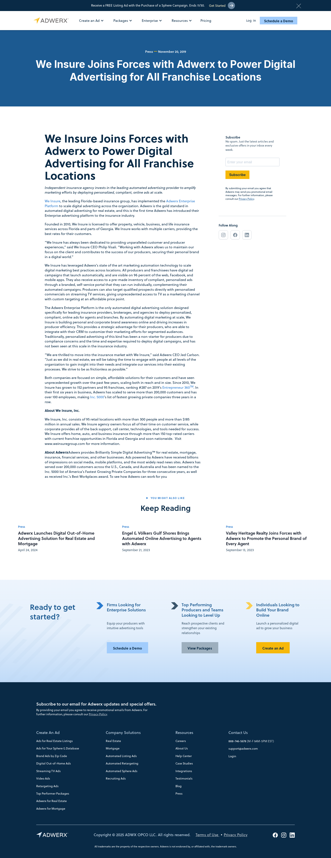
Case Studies (184, 763)
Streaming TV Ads (48, 771)
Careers (180, 741)
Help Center (183, 756)
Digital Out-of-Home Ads (53, 763)
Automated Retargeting (122, 763)
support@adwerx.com (243, 748)
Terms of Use (207, 834)
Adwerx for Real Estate (51, 801)
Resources (184, 732)
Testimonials (183, 778)
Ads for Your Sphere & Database (57, 748)
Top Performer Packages (52, 793)
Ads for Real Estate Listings (54, 741)
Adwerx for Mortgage (50, 808)
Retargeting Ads (47, 786)
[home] (52, 20)
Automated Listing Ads (121, 756)
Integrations (183, 771)
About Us (181, 748)
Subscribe (237, 175)
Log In (251, 20)
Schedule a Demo (278, 20)
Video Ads (43, 778)
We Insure (52, 200)
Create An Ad (48, 732)
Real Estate (113, 741)
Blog (178, 786)
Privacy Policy (246, 199)
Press (178, 793)
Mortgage (113, 748)
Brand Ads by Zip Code (51, 756)
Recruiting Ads (116, 778)
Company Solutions (123, 732)
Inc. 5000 (97, 396)
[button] (93, 20)
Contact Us (238, 732)
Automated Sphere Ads (121, 771)
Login (232, 756)
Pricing (205, 20)
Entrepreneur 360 (177, 387)
